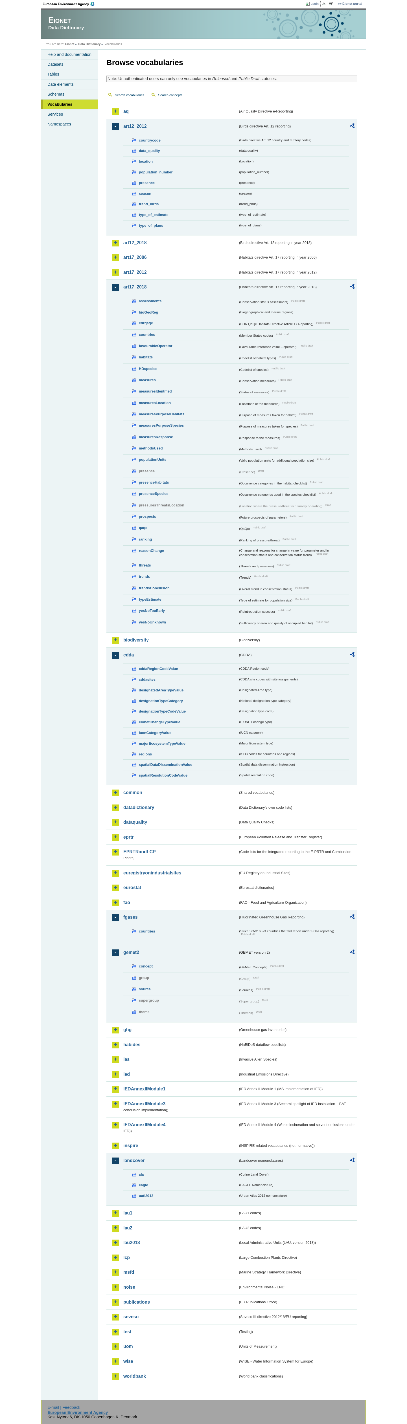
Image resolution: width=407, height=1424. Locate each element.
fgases (130, 917)
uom (128, 1346)
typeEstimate (150, 599)
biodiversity (136, 640)
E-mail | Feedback (63, 1407)
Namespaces (59, 124)
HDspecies (148, 369)
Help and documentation (69, 54)
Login (315, 3)
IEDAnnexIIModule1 (144, 1088)
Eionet (69, 44)
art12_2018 (135, 242)
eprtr (128, 837)
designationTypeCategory (161, 701)
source (145, 989)
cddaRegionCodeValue (158, 669)
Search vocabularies (129, 95)
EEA (70, 4)
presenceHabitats (154, 482)
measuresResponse (156, 437)
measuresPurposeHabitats (161, 414)
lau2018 (131, 1242)
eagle (143, 1185)
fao (126, 902)
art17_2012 (135, 272)
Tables (53, 74)
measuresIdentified (155, 391)
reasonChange (151, 550)
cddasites (147, 679)
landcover (134, 1160)
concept (146, 966)
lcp (126, 1257)
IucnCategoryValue (155, 733)
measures (147, 380)
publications (136, 1302)
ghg (127, 1029)
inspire (130, 1145)
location (146, 161)
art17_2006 (135, 257)
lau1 (127, 1213)
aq (126, 111)
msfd (128, 1272)
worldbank (134, 1376)
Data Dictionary (89, 44)
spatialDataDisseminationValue (165, 764)
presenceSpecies (154, 493)
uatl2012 (146, 1196)
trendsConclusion (154, 588)
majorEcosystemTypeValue (162, 743)
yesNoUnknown (152, 622)
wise (128, 1361)
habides (131, 1044)
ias (126, 1059)
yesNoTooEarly (152, 611)
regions (145, 754)
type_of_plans (151, 225)
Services (55, 114)
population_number (155, 172)
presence (147, 183)
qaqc (143, 528)
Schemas (55, 94)
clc (141, 1174)
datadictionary (138, 807)
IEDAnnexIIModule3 (144, 1103)
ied (126, 1074)
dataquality (135, 822)
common (132, 792)
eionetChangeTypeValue (159, 722)
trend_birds (149, 204)
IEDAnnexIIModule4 (144, 1124)
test (127, 1331)
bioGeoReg (148, 312)
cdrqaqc (146, 323)
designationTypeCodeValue (162, 711)
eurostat (132, 887)
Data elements (60, 84)
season (145, 193)
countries (147, 334)
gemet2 (131, 952)
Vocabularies (60, 104)
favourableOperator (155, 346)
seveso (131, 1316)
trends (144, 576)
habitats (146, 357)
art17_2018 (135, 287)
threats (145, 565)
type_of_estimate (154, 215)
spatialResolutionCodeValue (163, 775)
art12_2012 (135, 126)
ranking (145, 539)
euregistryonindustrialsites (152, 872)
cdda (128, 655)
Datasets (55, 64)
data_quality (149, 151)
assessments (150, 301)
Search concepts (170, 95)
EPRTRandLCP (139, 851)
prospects (147, 516)
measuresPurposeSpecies (161, 425)
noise (129, 1287)
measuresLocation (155, 403)
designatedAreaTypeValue (161, 690)
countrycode (150, 140)
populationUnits (152, 459)
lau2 (127, 1227)
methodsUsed (151, 448)
